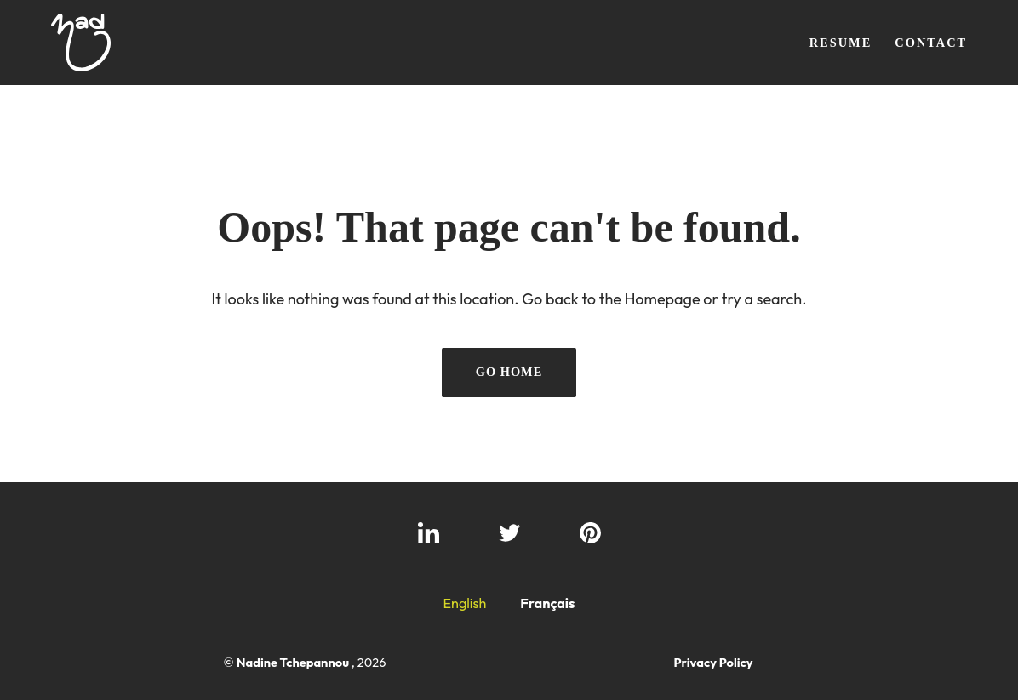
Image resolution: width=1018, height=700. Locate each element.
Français (547, 603)
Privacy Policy (712, 662)
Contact (931, 42)
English (464, 603)
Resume (840, 42)
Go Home (509, 371)
